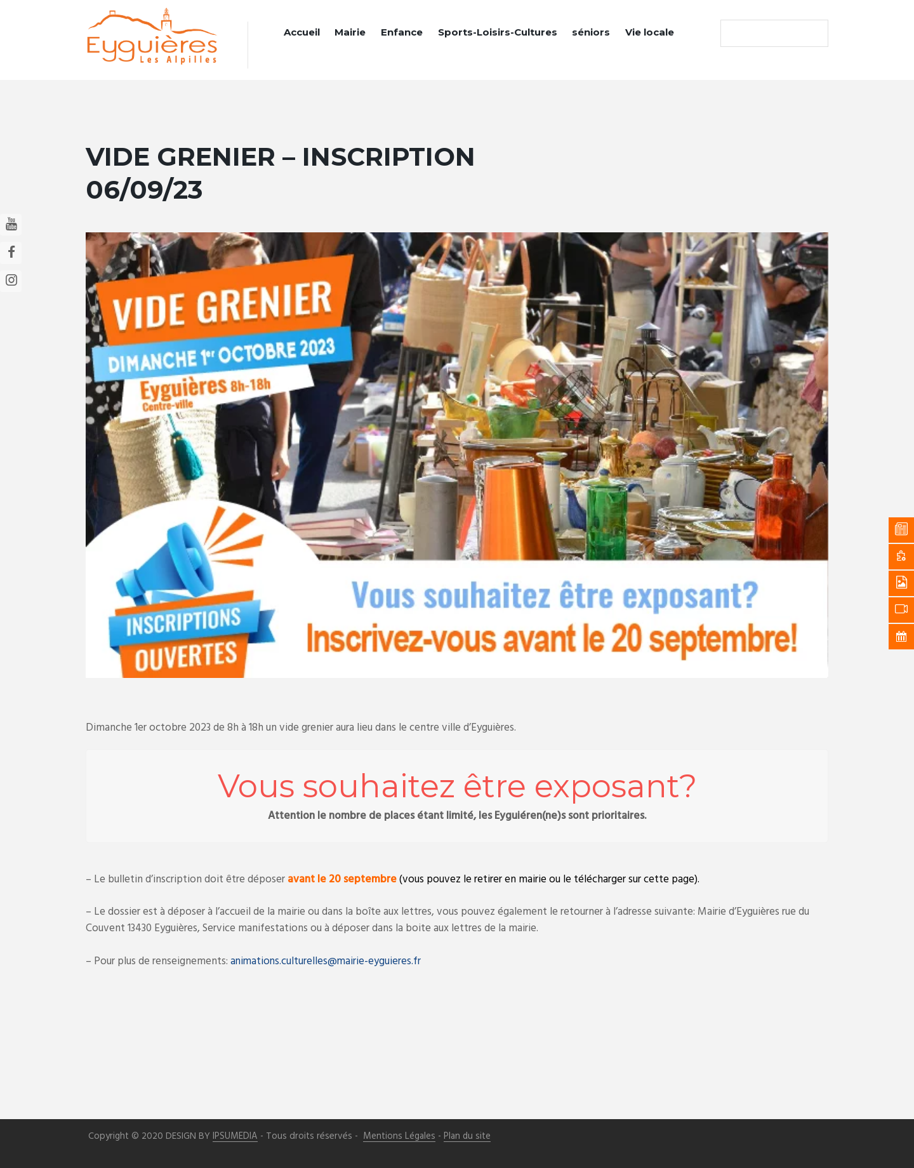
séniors (591, 32)
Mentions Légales (399, 1136)
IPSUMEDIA (235, 1136)
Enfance (402, 32)
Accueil (302, 32)
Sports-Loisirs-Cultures (497, 32)
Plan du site (467, 1136)
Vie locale (649, 32)
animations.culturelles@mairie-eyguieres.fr (326, 960)
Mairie (350, 32)
